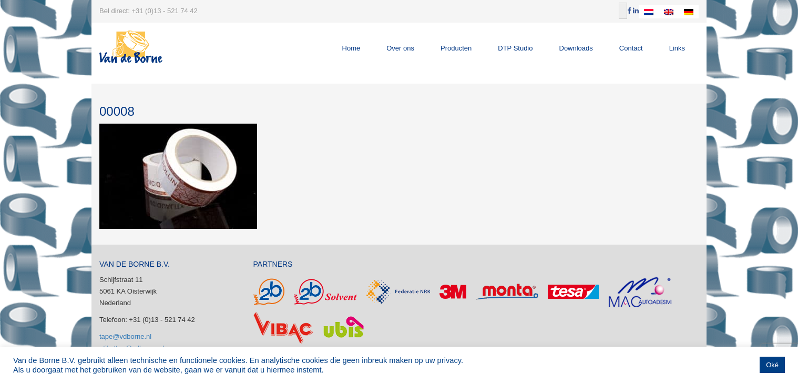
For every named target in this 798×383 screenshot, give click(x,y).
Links (677, 48)
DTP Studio (515, 48)
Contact (631, 48)
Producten (456, 48)
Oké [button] (772, 365)
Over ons (400, 48)
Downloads (576, 48)
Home (351, 48)
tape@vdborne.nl (125, 336)
